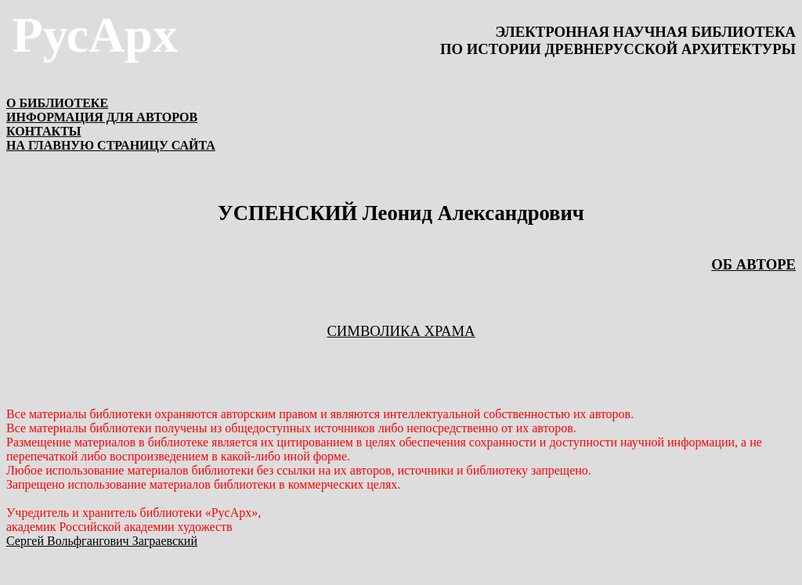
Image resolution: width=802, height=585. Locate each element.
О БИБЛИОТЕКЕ (57, 103)
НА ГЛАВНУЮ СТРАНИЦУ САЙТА (110, 145)
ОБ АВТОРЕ (753, 264)
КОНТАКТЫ (43, 131)
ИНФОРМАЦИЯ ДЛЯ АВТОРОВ (101, 117)
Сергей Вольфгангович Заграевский (101, 540)
